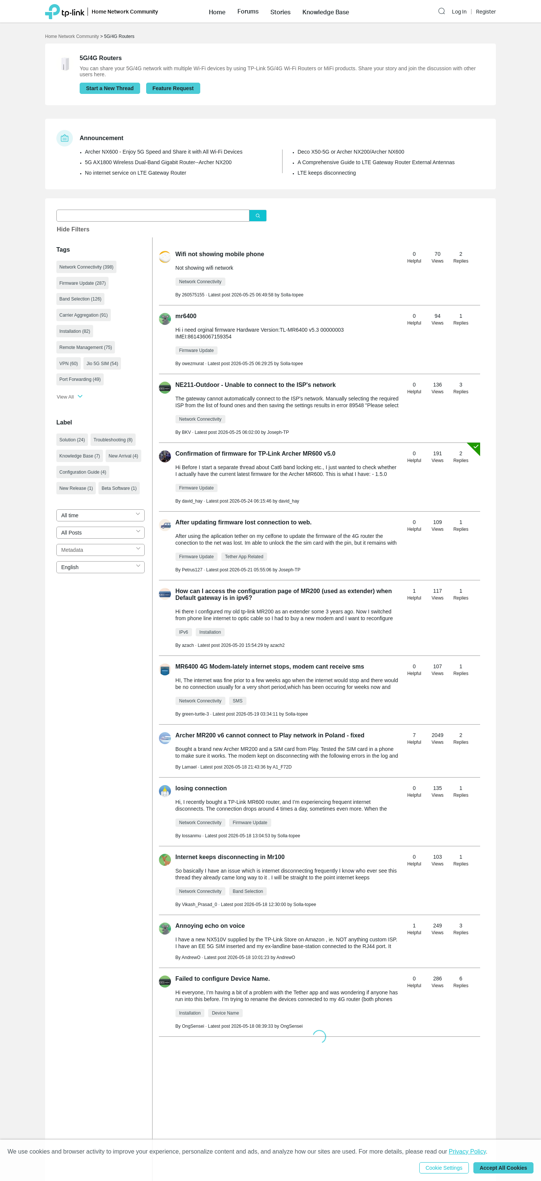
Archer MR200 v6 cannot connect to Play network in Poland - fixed (269, 735)
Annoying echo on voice (210, 926)
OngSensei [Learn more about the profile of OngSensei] (193, 1026)
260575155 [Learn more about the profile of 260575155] (193, 295)
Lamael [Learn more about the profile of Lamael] (189, 767)
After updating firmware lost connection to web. (243, 522)
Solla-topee (292, 295)
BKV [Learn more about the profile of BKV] (186, 432)
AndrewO (286, 957)
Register (486, 11)
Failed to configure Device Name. (222, 979)
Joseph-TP (278, 432)
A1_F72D (282, 767)
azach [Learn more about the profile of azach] (188, 645)
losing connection (201, 788)
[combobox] (100, 515)
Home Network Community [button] (125, 11)
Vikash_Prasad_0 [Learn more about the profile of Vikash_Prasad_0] (199, 904)
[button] (217, 11)
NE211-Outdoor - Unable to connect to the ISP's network (255, 385)
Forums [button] (247, 11)
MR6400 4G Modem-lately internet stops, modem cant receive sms (269, 666)
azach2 (277, 645)
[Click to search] (257, 216)
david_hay (289, 501)
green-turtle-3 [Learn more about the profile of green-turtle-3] (195, 714)
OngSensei (291, 1026)
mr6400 (185, 316)
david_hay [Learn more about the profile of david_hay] (192, 501)
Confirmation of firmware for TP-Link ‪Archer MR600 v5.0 (255, 453)
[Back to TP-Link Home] (65, 11)
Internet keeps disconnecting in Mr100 (230, 857)
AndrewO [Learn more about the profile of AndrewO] (190, 957)
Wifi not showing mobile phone (219, 254)
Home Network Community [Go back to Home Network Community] (72, 36)
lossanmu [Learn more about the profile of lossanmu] (191, 835)
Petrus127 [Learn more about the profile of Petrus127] (192, 569)
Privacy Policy (467, 1151)
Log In (459, 11)
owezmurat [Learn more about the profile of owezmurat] (193, 363)
